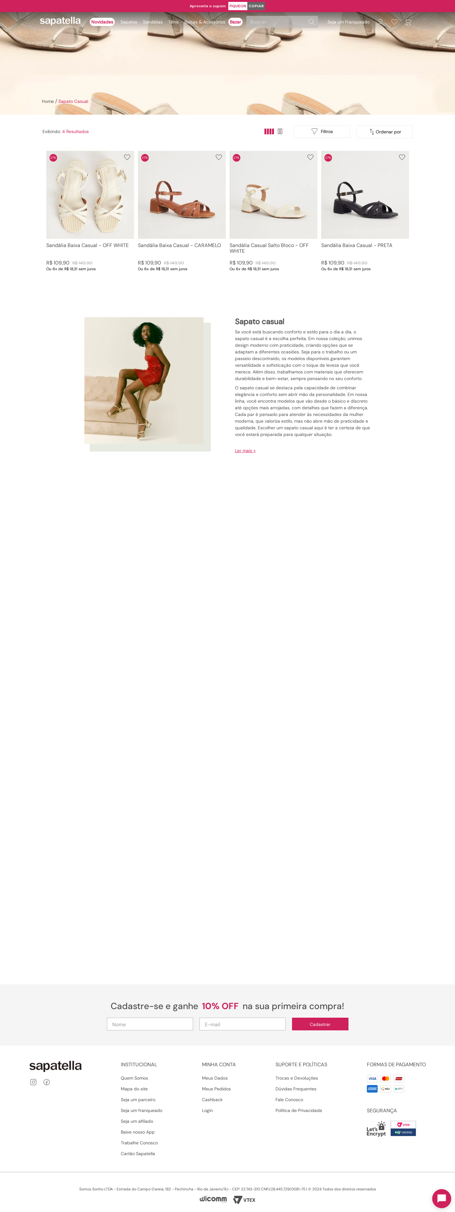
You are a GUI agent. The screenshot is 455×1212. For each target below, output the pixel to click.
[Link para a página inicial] (47, 101)
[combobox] (283, 22)
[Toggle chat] (441, 1198)
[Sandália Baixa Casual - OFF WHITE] (90, 217)
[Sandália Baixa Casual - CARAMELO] (182, 217)
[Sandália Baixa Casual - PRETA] (365, 217)
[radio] (269, 131)
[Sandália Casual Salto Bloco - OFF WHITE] (273, 217)
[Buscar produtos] (312, 22)
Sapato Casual (73, 101)
